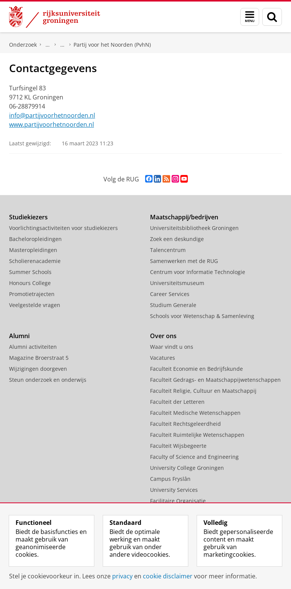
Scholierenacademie (35, 261)
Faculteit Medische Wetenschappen (195, 412)
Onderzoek (23, 44)
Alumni (19, 336)
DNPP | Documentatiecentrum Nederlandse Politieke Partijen (48, 45)
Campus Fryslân (170, 478)
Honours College (30, 283)
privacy (122, 576)
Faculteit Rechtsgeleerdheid (185, 423)
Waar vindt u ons (171, 346)
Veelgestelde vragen (34, 305)
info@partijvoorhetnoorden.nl (52, 115)
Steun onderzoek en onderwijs (47, 379)
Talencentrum (168, 250)
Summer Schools (30, 272)
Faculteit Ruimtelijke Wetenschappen (197, 434)
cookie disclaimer (167, 576)
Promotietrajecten (32, 294)
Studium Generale (173, 305)
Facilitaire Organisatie (178, 500)
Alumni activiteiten (33, 346)
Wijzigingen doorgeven (38, 368)
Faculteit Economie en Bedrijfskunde (196, 368)
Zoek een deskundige (177, 239)
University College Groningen (187, 467)
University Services (174, 489)
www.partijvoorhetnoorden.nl (51, 124)
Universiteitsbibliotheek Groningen (194, 228)
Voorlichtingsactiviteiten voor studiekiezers (63, 228)
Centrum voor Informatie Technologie (197, 272)
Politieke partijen (62, 45)
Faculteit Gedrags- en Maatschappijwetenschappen (215, 379)
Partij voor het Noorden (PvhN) (112, 44)
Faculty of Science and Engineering (194, 456)
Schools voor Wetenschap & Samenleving (202, 316)
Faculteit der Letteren (177, 401)
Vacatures (162, 357)
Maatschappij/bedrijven (184, 217)
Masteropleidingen (33, 250)
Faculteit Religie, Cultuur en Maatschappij (203, 390)
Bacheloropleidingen (35, 239)
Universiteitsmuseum (177, 283)
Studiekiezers (28, 217)
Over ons (163, 336)
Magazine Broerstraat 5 (39, 357)
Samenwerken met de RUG (184, 261)
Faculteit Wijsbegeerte (178, 445)
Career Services (169, 294)
